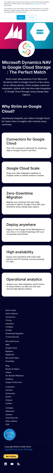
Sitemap (29, 449)
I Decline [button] (31, 17)
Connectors (10, 317)
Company (9, 408)
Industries (9, 323)
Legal (7, 449)
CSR (7, 424)
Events (8, 397)
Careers (8, 414)
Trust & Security (12, 337)
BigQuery (9, 351)
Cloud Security (11, 418)
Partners (9, 390)
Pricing (8, 320)
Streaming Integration (14, 333)
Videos (8, 372)
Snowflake (9, 361)
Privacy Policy (17, 449)
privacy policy (35, 4)
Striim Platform (11, 313)
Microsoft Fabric (12, 358)
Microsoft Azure (12, 341)
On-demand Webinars (14, 376)
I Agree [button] (21, 17)
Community (10, 393)
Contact (8, 403)
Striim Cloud (10, 310)
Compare (9, 327)
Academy (9, 379)
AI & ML (8, 330)
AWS (7, 345)
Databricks (9, 354)
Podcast (8, 400)
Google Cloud (11, 348)
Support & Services (13, 382)
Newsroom (10, 411)
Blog (7, 366)
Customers (10, 387)
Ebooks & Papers (12, 369)
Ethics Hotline (11, 421)
